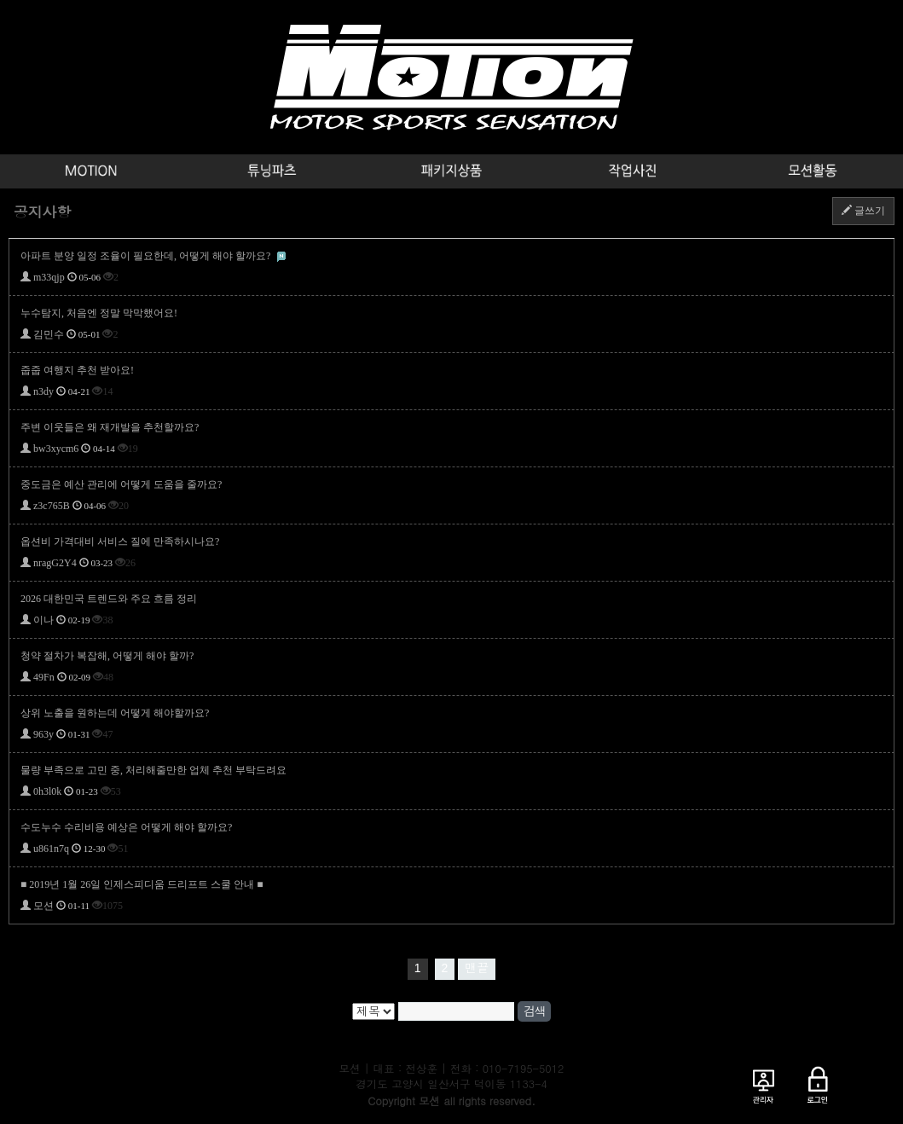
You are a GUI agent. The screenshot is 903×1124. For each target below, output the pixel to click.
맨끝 (477, 968)
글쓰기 (863, 211)
